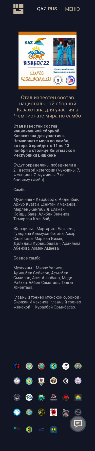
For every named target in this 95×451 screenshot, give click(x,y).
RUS (52, 8)
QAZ (41, 8)
